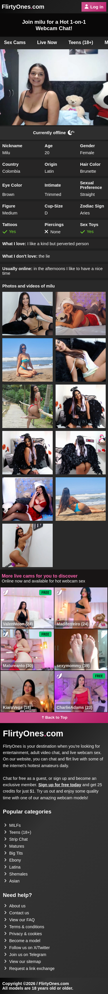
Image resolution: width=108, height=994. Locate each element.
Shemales (16, 874)
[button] (27, 313)
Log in (93, 6)
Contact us (16, 913)
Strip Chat (16, 839)
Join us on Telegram (25, 954)
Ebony (12, 860)
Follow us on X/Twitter (27, 947)
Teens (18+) (81, 42)
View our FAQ (19, 919)
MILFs (12, 825)
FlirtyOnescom (23, 6)
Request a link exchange (29, 968)
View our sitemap (22, 961)
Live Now (47, 42)
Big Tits (13, 853)
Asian (12, 881)
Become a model (22, 940)
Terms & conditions (24, 926)
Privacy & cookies (23, 933)
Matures (14, 846)
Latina (12, 867)
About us (15, 906)
